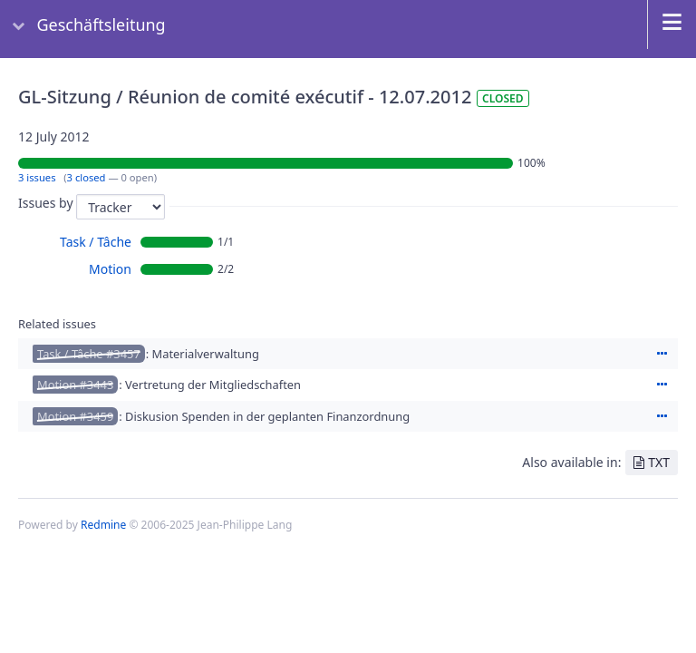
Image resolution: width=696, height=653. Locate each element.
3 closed (86, 177)
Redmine (103, 524)
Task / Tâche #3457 (88, 354)
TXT (659, 462)
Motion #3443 (75, 384)
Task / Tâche (95, 241)
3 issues (37, 177)
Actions (661, 354)
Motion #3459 (75, 416)
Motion (110, 269)
